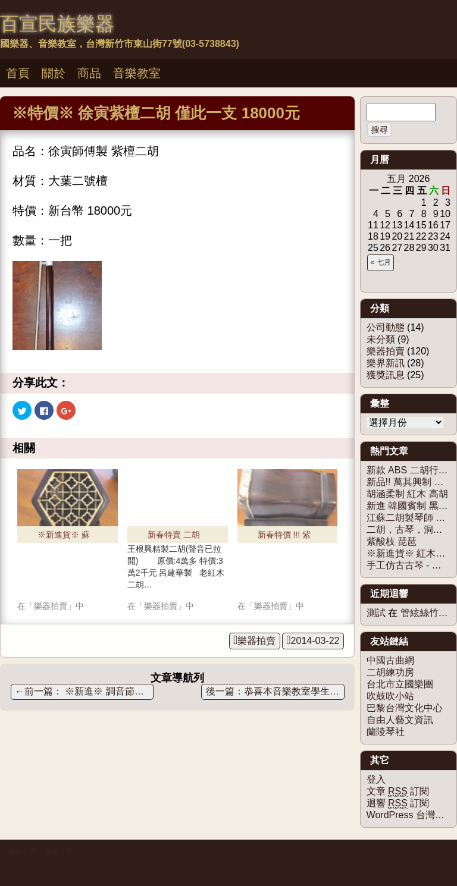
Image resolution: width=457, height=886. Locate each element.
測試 (376, 613)
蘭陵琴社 (386, 732)
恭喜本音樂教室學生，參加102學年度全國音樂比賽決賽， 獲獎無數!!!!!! (294, 691)
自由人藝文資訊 (400, 720)
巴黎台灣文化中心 (405, 708)
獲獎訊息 (386, 375)
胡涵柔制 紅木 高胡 (407, 494)
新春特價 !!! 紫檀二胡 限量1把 (286, 536)
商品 (89, 73)
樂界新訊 (386, 363)
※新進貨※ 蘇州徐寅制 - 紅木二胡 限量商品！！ (66, 536)
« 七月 (381, 262)
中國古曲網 (390, 660)
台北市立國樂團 (400, 684)
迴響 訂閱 (398, 803)
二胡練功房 (390, 672)
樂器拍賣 (256, 641)
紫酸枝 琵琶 (392, 541)
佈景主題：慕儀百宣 (40, 851)
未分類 (381, 339)
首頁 (18, 73)
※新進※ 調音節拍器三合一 (84, 691)
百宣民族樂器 (57, 23)
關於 (53, 73)
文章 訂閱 (398, 791)
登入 (376, 779)
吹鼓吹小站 (390, 696)
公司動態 (386, 327)
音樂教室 (137, 73)
